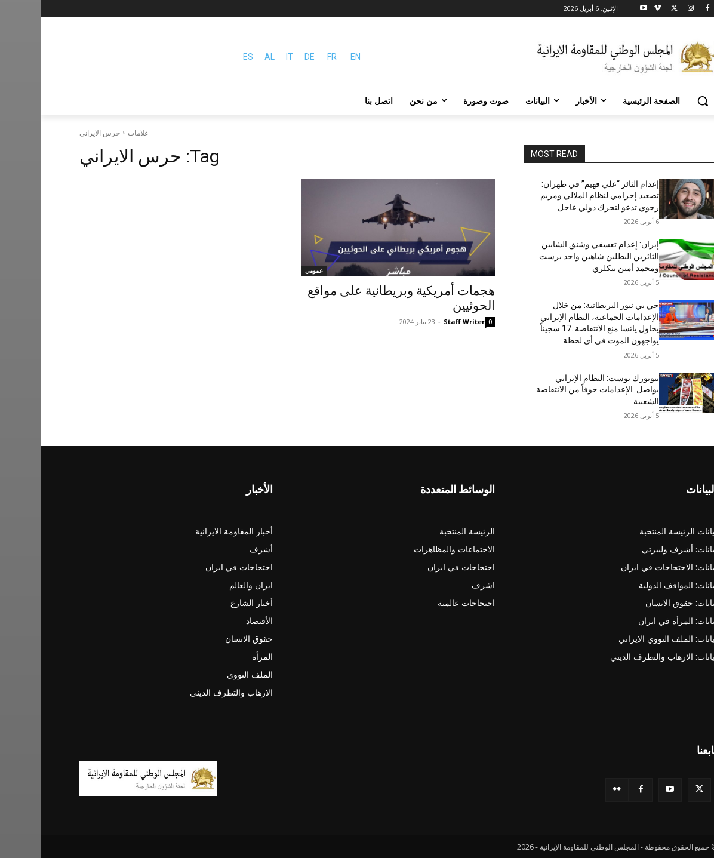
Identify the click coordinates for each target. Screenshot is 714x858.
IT (248, 56)
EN (314, 56)
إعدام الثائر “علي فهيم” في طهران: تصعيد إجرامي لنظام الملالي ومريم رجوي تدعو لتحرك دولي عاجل (558, 195)
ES (207, 56)
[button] (661, 101)
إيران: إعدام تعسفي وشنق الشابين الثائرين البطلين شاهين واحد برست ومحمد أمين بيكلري (558, 255)
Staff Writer (423, 321)
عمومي (273, 270)
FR (291, 56)
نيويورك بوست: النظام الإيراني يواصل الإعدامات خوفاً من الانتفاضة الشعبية (556, 389)
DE (268, 56)
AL (228, 56)
